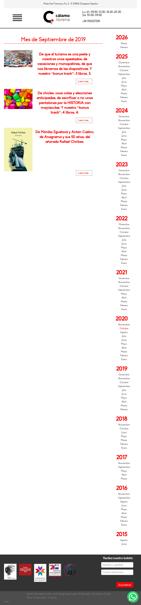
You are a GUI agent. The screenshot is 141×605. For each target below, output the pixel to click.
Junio (124, 81)
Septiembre (124, 74)
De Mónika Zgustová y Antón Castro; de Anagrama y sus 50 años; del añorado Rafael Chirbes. (64, 137)
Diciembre (124, 62)
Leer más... (84, 81)
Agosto (124, 332)
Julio (124, 78)
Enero (124, 101)
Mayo (124, 85)
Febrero (124, 47)
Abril (124, 89)
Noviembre (124, 66)
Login (6, 601)
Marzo (124, 43)
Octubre (124, 70)
